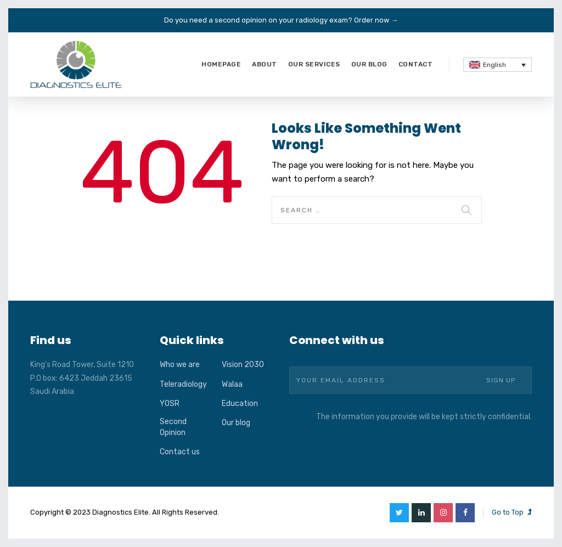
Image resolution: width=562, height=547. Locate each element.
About (264, 64)
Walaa (232, 384)
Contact (415, 64)
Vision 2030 (243, 364)
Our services (314, 64)
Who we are (180, 364)
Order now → (376, 20)
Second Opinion (173, 427)
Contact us (180, 451)
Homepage (221, 64)
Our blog (369, 64)
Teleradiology (183, 384)
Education (240, 403)
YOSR (169, 403)
